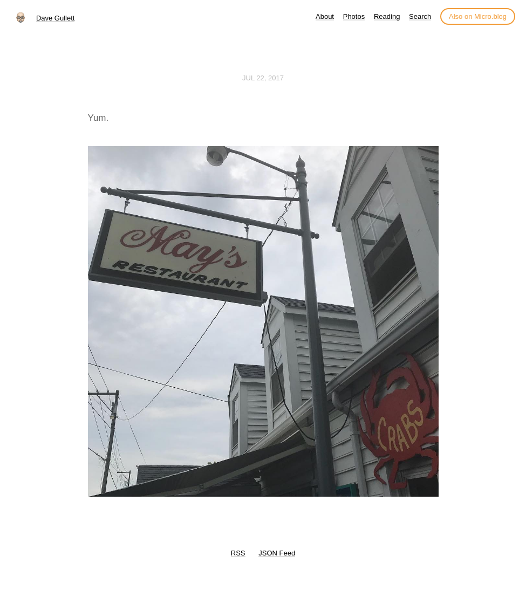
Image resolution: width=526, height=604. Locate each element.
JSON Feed (276, 553)
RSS (238, 553)
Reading (387, 16)
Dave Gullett (55, 18)
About (325, 16)
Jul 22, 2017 (263, 78)
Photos (354, 16)
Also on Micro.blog (478, 16)
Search (420, 16)
